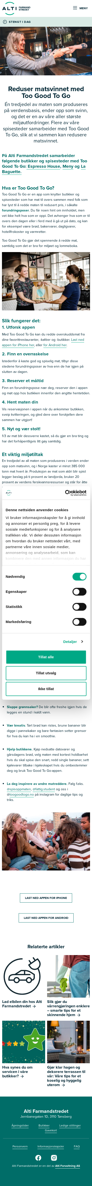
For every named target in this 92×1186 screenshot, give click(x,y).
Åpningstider (20, 1125)
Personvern (20, 1146)
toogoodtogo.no (22, 794)
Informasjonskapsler (51, 1146)
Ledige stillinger (70, 1125)
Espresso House (43, 166)
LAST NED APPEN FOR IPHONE (46, 898)
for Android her (54, 345)
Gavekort (51, 1130)
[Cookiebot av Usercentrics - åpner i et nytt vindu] (65, 493)
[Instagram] (54, 1160)
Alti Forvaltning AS (67, 1166)
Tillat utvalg (46, 673)
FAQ (77, 1146)
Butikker (44, 1125)
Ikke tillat (46, 689)
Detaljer (70, 642)
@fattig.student (44, 789)
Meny (68, 166)
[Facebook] (38, 1160)
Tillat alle (46, 657)
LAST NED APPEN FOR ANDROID (46, 918)
